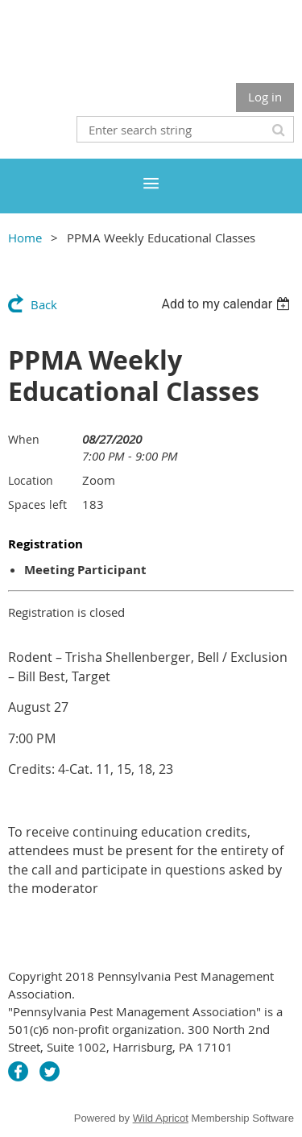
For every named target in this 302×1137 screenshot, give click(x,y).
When (23, 439)
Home (25, 237)
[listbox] (227, 304)
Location (30, 480)
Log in (265, 97)
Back (44, 304)
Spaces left (37, 504)
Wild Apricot (160, 1118)
